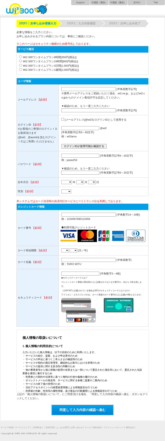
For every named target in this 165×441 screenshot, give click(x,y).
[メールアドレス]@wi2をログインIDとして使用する (95, 119)
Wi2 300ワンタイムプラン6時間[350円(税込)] (50, 57)
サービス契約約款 (93, 427)
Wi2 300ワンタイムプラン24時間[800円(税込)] (50, 61)
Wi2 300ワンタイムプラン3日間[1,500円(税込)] (51, 65)
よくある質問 (62, 427)
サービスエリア (22, 427)
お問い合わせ (76, 427)
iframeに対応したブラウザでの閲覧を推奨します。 (83, 361)
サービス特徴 (7, 427)
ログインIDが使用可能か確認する (84, 146)
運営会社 (130, 427)
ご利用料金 (36, 427)
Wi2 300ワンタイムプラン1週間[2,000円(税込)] (51, 69)
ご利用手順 (49, 427)
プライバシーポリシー (113, 427)
